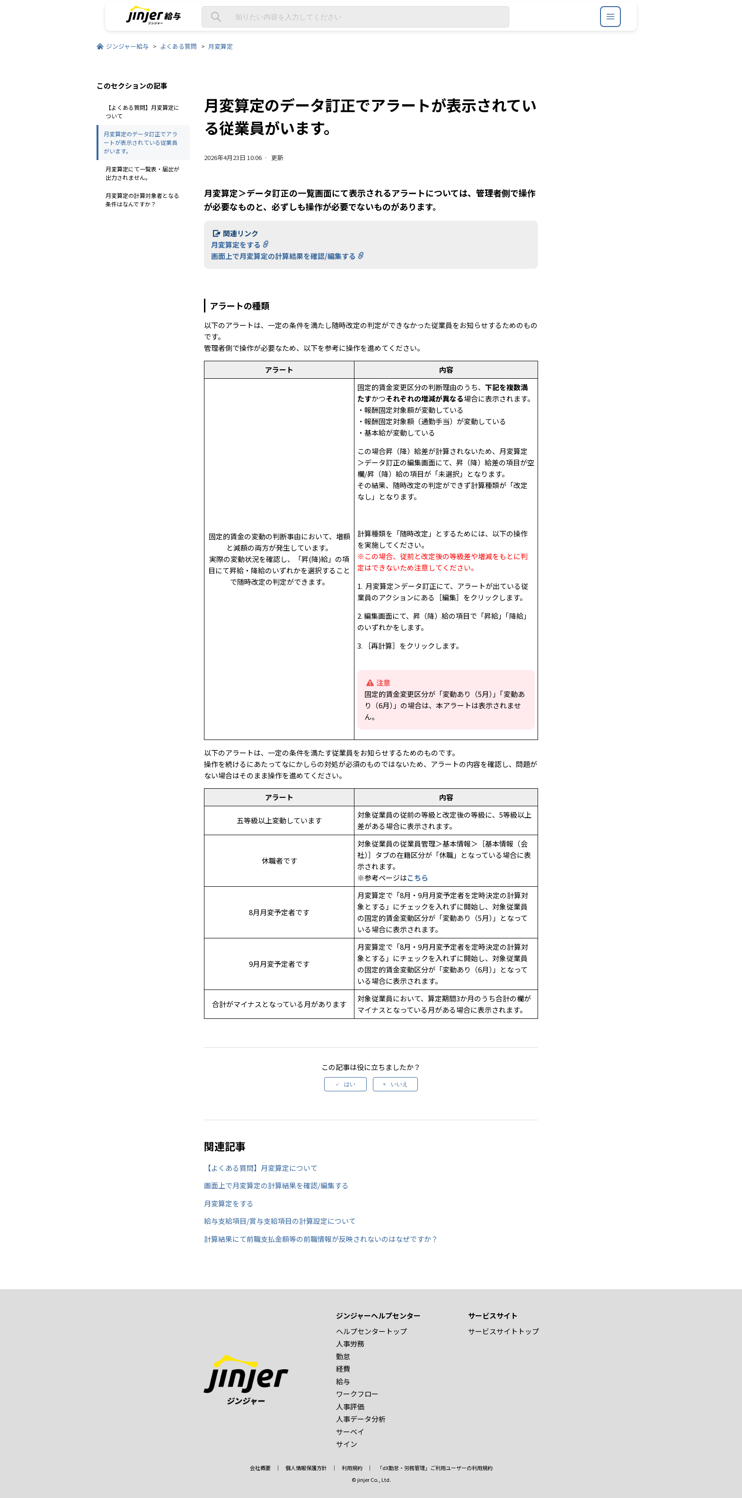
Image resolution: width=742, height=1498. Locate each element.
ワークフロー (357, 1394)
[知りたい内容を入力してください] (355, 16)
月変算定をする (236, 245)
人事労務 (350, 1343)
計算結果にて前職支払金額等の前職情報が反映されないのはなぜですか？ (321, 1239)
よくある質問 (178, 46)
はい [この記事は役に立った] (349, 1084)
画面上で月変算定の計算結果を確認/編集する (283, 256)
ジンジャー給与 (127, 46)
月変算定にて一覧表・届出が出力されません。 (142, 173)
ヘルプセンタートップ (371, 1331)
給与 (343, 1381)
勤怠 (343, 1356)
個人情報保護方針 (306, 1467)
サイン (346, 1444)
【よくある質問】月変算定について (142, 111)
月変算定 (220, 46)
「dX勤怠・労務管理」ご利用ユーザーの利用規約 (435, 1467)
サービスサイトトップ (503, 1331)
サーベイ (350, 1431)
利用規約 (352, 1467)
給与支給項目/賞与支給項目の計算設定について (280, 1221)
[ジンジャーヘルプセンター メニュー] (610, 16)
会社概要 (260, 1467)
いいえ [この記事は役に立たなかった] (399, 1084)
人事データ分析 (361, 1419)
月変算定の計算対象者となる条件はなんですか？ (142, 199)
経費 (343, 1368)
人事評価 (350, 1406)
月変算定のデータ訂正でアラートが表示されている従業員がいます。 (140, 142)
